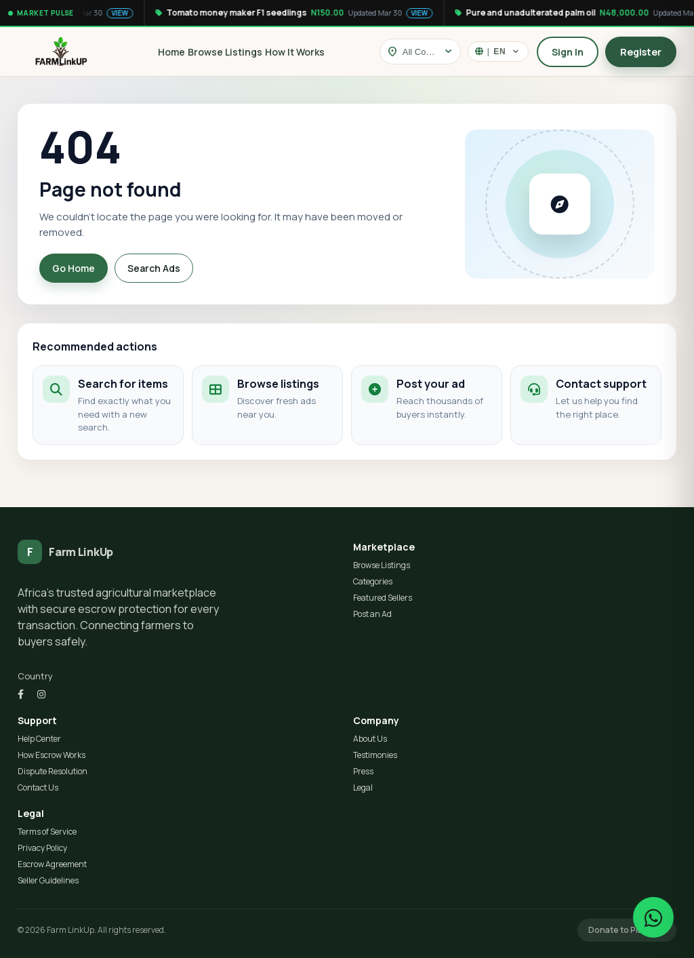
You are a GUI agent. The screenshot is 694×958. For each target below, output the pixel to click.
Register (640, 51)
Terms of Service (47, 831)
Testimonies (375, 755)
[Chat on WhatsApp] (653, 917)
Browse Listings (225, 51)
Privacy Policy (42, 848)
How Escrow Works (51, 755)
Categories (372, 581)
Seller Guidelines (48, 880)
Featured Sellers (382, 597)
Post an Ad (372, 614)
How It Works (295, 51)
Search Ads (153, 268)
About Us (370, 738)
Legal (363, 787)
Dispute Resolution (52, 771)
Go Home (73, 268)
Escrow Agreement (52, 864)
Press (363, 771)
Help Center (39, 738)
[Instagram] (41, 694)
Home (171, 51)
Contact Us (38, 787)
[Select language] (498, 51)
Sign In (568, 51)
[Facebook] (21, 694)
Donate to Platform (627, 930)
